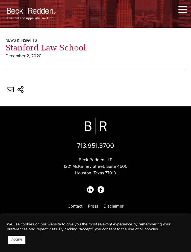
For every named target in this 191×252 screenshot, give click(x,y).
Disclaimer (114, 206)
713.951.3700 (95, 146)
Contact (75, 206)
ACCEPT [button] (16, 240)
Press (93, 206)
